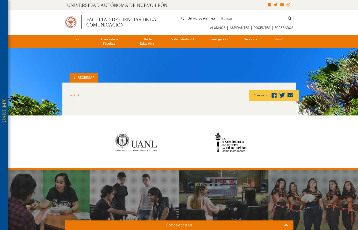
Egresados (283, 28)
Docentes (261, 28)
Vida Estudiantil (182, 39)
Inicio (77, 39)
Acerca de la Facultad (109, 41)
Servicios (250, 39)
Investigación (218, 39)
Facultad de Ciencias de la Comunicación (121, 22)
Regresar (84, 77)
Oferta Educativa (147, 41)
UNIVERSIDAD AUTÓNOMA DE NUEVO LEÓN (117, 5)
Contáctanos (179, 225)
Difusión (279, 39)
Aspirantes (239, 28)
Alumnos (218, 28)
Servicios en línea (198, 18)
